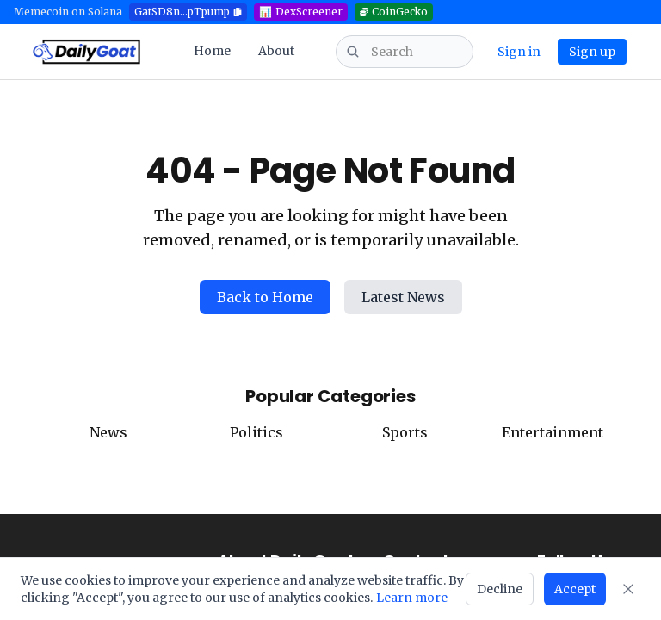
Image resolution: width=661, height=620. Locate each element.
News (108, 432)
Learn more (412, 597)
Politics (256, 432)
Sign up (592, 51)
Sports (405, 432)
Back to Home (265, 297)
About (276, 51)
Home (212, 51)
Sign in (519, 51)
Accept (575, 589)
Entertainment (552, 432)
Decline (499, 589)
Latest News (403, 297)
